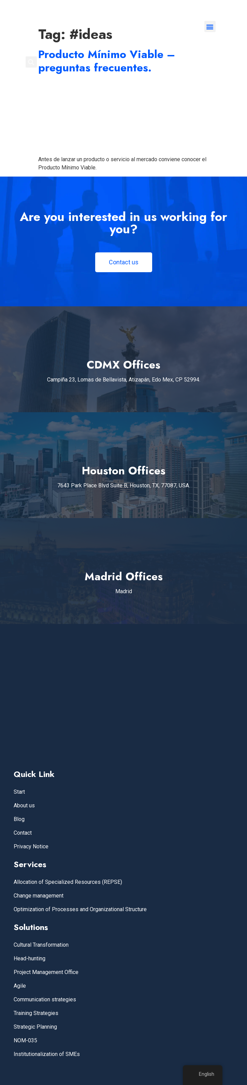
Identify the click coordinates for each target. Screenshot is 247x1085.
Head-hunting (29, 958)
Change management (38, 895)
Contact (23, 833)
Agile (20, 986)
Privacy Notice (31, 846)
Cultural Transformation (41, 945)
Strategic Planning (35, 1027)
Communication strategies (45, 999)
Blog (19, 819)
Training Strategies (36, 1013)
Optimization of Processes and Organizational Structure (80, 909)
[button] (210, 26)
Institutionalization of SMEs (47, 1054)
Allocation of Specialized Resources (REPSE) (68, 882)
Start (19, 792)
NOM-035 (25, 1040)
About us (24, 805)
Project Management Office (46, 972)
